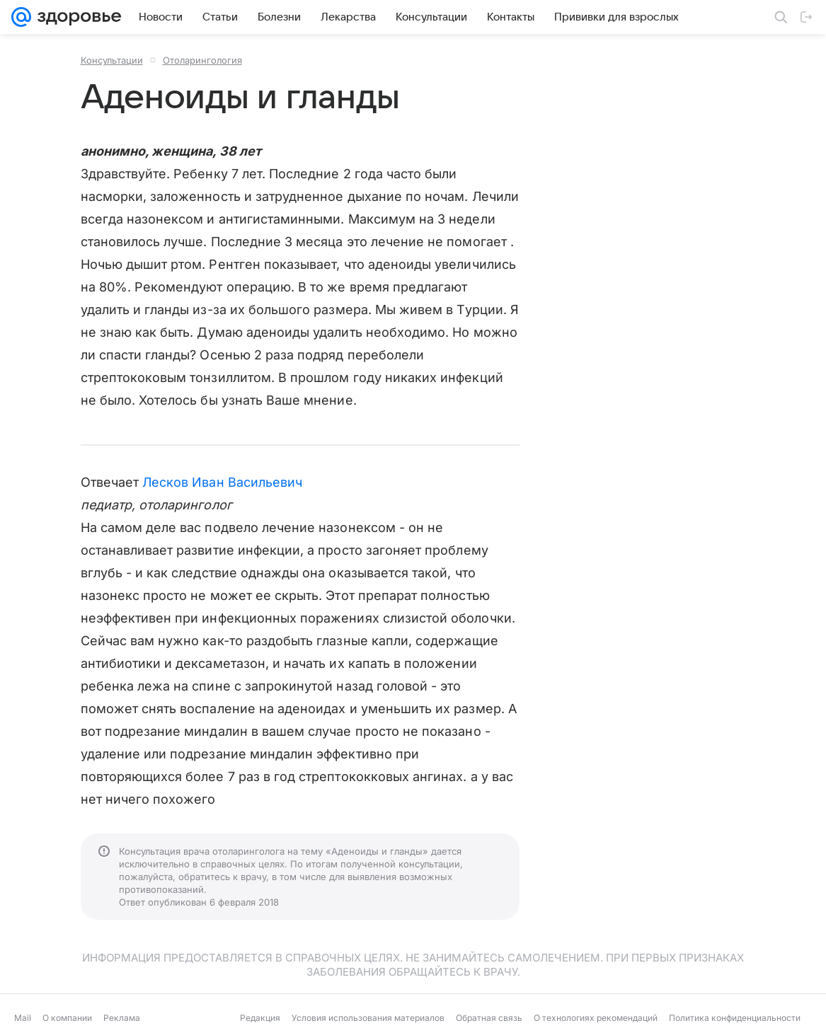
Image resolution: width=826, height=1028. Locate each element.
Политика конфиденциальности (735, 1017)
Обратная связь (489, 1017)
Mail (22, 1017)
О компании (67, 1017)
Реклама (121, 1017)
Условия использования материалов (368, 1017)
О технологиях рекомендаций (596, 1017)
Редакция (260, 1017)
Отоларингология (202, 60)
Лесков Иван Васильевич (222, 482)
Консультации (112, 60)
